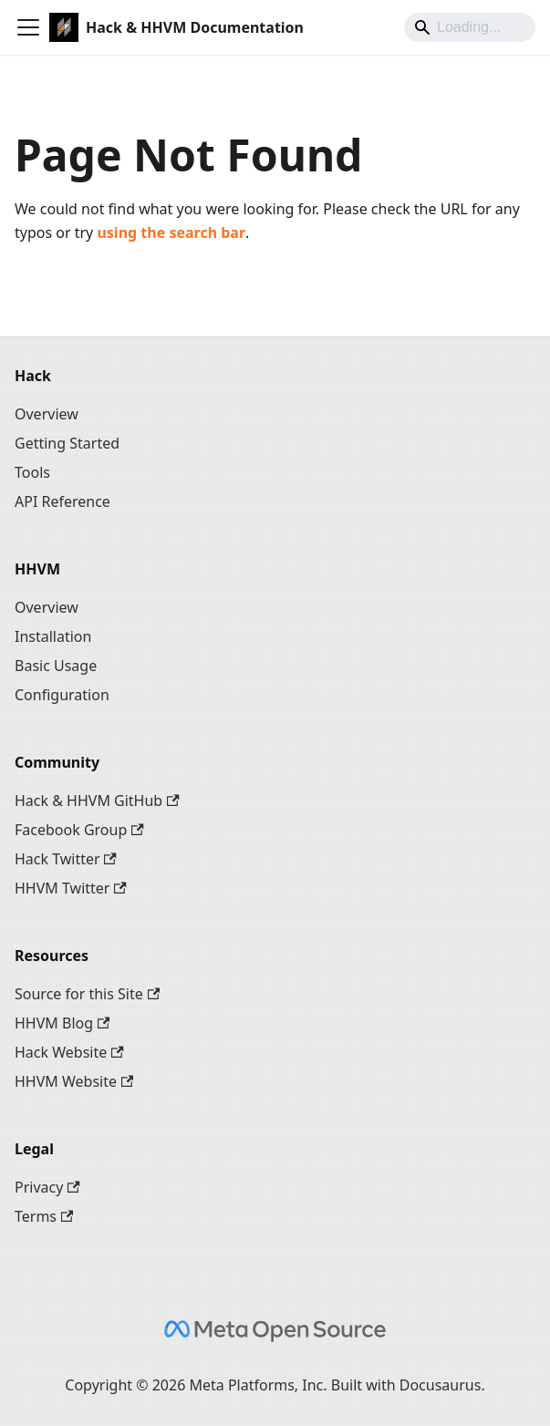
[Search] (469, 27)
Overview (46, 414)
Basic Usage (56, 666)
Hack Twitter (66, 859)
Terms (44, 1216)
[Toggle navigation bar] (28, 27)
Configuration (62, 695)
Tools (32, 472)
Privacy (47, 1187)
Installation (53, 636)
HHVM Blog (62, 1023)
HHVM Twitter (71, 888)
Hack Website (69, 1052)
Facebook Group (79, 830)
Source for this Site (87, 994)
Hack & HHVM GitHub (97, 800)
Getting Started (67, 443)
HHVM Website (74, 1081)
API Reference (62, 501)
